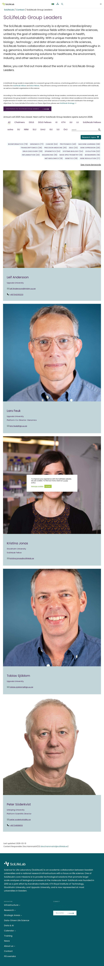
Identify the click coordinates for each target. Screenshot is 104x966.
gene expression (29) (90, 147)
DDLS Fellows (34, 85)
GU (51, 129)
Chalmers (19, 122)
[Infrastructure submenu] (19, 905)
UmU (42, 129)
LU (77, 122)
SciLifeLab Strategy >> (68, 103)
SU (18, 129)
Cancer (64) (52, 144)
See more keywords (91, 164)
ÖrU (65, 129)
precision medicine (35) (55, 147)
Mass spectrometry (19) (71, 155)
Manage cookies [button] (37, 486)
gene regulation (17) (90, 158)
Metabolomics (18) (54, 158)
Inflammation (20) (31, 155)
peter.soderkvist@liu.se (20, 819)
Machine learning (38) (89, 144)
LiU (71, 122)
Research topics (89, 137)
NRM (26, 129)
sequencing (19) (49, 155)
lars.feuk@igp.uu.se (18, 426)
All (9, 122)
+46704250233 (16, 294)
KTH (63, 122)
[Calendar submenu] (15, 930)
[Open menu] (101, 4)
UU (58, 129)
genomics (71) (36, 144)
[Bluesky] (60, 906)
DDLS (31, 122)
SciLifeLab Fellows (19, 85)
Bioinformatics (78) (18, 144)
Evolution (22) (93, 151)
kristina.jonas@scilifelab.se (22, 558)
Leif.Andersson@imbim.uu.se (23, 288)
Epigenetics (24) (52, 151)
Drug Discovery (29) (33, 151)
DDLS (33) (73, 147)
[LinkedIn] (55, 906)
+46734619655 (16, 825)
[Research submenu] (15, 910)
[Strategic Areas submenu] (21, 915)
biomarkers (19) (92, 155)
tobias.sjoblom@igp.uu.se (21, 687)
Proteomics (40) (68, 144)
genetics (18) (71, 158)
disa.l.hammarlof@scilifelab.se (54, 846)
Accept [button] (48, 486)
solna (10, 129)
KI (56, 122)
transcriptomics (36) (31, 147)
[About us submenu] (14, 946)
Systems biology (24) (73, 151)
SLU (34, 129)
